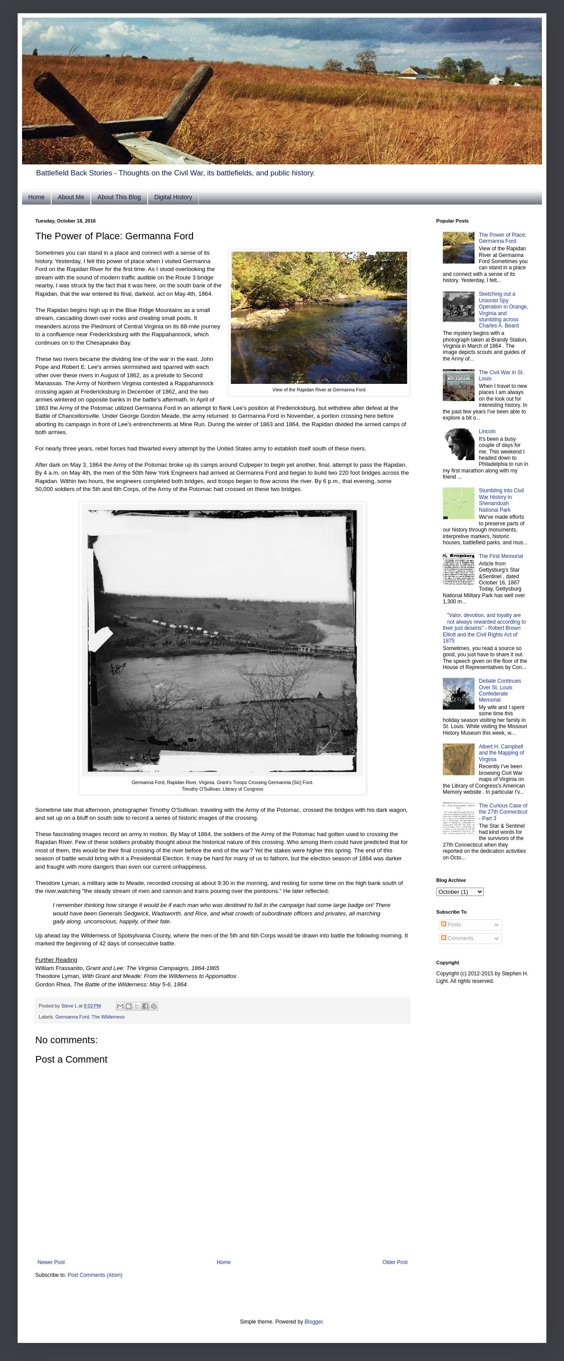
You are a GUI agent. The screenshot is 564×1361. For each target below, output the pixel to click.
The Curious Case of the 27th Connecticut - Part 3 (503, 812)
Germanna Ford (72, 1016)
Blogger (313, 1322)
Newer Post (51, 1262)
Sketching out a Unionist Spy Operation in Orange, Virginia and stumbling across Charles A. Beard (503, 310)
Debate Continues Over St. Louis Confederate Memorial (500, 690)
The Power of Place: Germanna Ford (503, 238)
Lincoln (487, 431)
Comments (457, 938)
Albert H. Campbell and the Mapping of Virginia (501, 753)
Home (36, 197)
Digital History (173, 197)
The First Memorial (501, 556)
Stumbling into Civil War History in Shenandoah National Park (501, 500)
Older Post (395, 1262)
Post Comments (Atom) (94, 1275)
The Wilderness (108, 1016)
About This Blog (119, 197)
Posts (451, 925)
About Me (71, 197)
